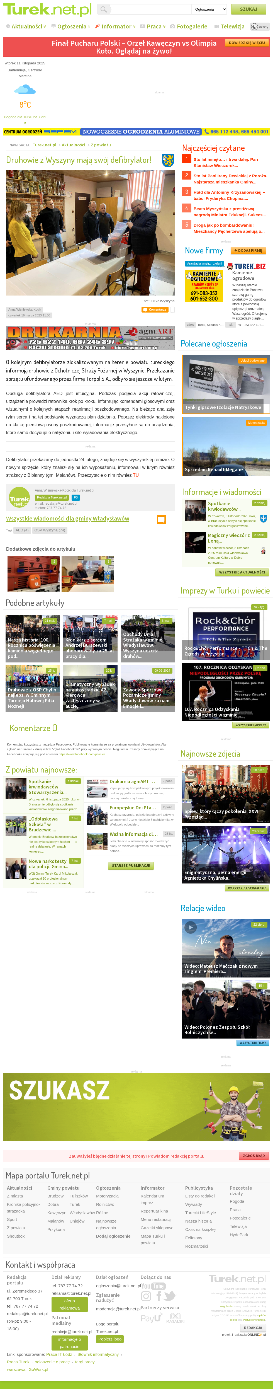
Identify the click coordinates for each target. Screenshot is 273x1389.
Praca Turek (18, 1361)
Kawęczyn (56, 1212)
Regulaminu (226, 1306)
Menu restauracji (156, 1219)
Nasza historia (198, 1221)
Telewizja (233, 26)
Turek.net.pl (44, 144)
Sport (12, 1219)
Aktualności (27, 26)
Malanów (55, 1221)
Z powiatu (101, 144)
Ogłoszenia (71, 26)
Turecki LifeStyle (200, 1212)
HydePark (239, 1234)
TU (136, 475)
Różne (102, 1212)
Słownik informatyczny (98, 1354)
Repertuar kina (154, 1211)
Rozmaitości (196, 1246)
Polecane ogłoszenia (214, 343)
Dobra (53, 1204)
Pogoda (237, 1201)
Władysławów (82, 1212)
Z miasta (15, 1196)
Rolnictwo (105, 1204)
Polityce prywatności (254, 1319)
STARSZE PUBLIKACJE (131, 865)
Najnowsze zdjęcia (210, 753)
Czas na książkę (200, 1229)
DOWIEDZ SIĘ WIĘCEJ (247, 42)
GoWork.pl (38, 1369)
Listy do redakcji (200, 1196)
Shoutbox (16, 1236)
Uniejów (77, 1221)
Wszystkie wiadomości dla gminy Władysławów (67, 518)
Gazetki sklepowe (157, 1227)
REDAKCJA (253, 1327)
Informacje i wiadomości (221, 491)
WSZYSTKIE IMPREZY (251, 725)
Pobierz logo (109, 1339)
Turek (75, 1204)
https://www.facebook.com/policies (82, 754)
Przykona (56, 1229)
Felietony (193, 1237)
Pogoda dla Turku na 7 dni (25, 120)
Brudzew (55, 1196)
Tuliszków (79, 1196)
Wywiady (193, 1204)
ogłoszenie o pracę (52, 1361)
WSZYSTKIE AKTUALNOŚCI (242, 572)
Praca (154, 26)
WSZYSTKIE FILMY (253, 1043)
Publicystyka (199, 1188)
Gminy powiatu (63, 1188)
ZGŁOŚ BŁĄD (254, 1155)
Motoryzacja (107, 1196)
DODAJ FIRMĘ (250, 250)
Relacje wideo (203, 907)
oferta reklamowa (70, 1304)
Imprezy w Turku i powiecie (225, 590)
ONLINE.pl (256, 1334)
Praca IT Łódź (59, 1354)
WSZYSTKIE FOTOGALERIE (247, 888)
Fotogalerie (192, 26)
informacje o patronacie (69, 1343)
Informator (116, 26)
